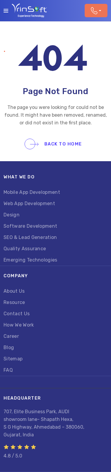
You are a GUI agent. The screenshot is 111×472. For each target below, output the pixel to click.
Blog (9, 347)
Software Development (30, 226)
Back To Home (56, 144)
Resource (14, 302)
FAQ (8, 370)
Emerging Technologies (30, 260)
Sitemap (13, 359)
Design (12, 215)
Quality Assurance (25, 248)
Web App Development (29, 203)
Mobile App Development (32, 192)
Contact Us (17, 313)
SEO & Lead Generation (30, 237)
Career (11, 336)
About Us (14, 291)
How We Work (19, 325)
